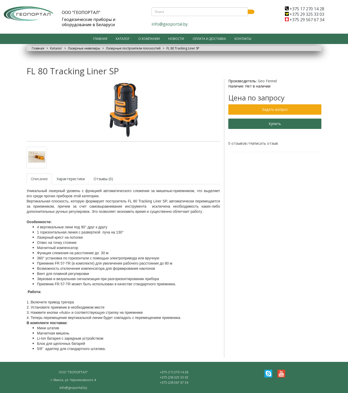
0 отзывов (237, 143)
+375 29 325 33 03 (304, 14)
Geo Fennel (267, 80)
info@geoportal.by (170, 24)
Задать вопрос (275, 109)
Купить (275, 123)
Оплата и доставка (209, 39)
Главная (100, 39)
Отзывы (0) (103, 178)
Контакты (242, 39)
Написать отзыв (263, 143)
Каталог (123, 39)
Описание (39, 178)
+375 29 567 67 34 (304, 20)
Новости (176, 39)
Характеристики (71, 178)
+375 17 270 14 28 (304, 9)
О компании (149, 39)
